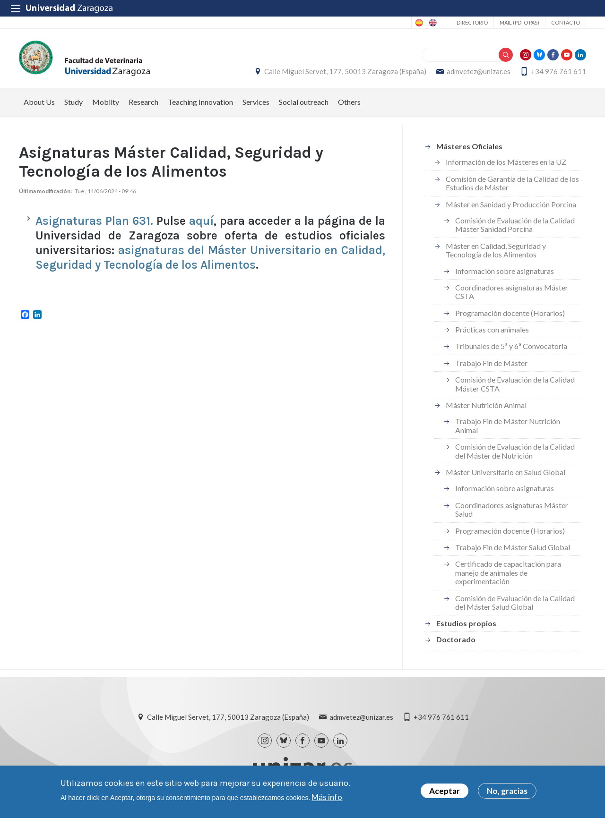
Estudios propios (466, 623)
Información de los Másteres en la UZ (506, 161)
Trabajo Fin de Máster (491, 362)
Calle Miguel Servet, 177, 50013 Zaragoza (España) (345, 71)
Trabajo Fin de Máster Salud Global (512, 547)
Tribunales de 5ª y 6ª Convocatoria (511, 345)
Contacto (565, 22)
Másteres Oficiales (469, 146)
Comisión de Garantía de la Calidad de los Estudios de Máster (512, 183)
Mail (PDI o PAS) (519, 22)
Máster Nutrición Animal (486, 404)
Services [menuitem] (255, 101)
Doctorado (455, 639)
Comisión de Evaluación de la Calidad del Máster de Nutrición (515, 451)
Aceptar (444, 792)
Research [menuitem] (143, 101)
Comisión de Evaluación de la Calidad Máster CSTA (515, 383)
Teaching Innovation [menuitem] (200, 101)
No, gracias (507, 792)
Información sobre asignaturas (504, 270)
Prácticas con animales (492, 329)
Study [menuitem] (73, 101)
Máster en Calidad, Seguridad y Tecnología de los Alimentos (496, 250)
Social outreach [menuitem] (303, 101)
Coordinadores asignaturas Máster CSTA (511, 291)
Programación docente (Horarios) (510, 312)
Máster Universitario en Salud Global (505, 472)
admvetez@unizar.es (478, 71)
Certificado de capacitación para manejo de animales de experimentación (508, 572)
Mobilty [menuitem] (105, 101)
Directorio (472, 22)
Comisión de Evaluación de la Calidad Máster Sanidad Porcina (515, 224)
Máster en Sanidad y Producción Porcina (511, 204)
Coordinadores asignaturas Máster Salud (511, 509)
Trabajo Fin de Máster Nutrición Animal (507, 425)
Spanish (418, 22)
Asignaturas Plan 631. (95, 221)
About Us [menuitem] (39, 101)
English (432, 22)
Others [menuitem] (349, 101)
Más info (326, 798)
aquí (200, 221)
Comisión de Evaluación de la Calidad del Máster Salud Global (515, 602)
